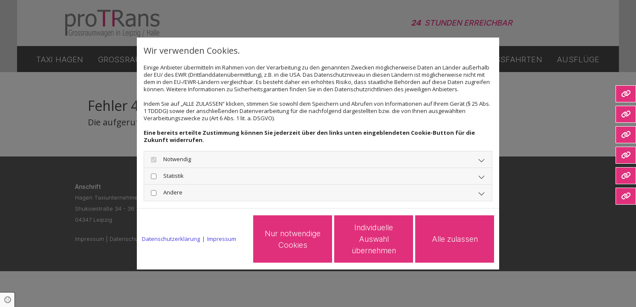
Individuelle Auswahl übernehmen (374, 239)
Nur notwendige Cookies (293, 239)
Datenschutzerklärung (171, 239)
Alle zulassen (455, 239)
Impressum (221, 239)
